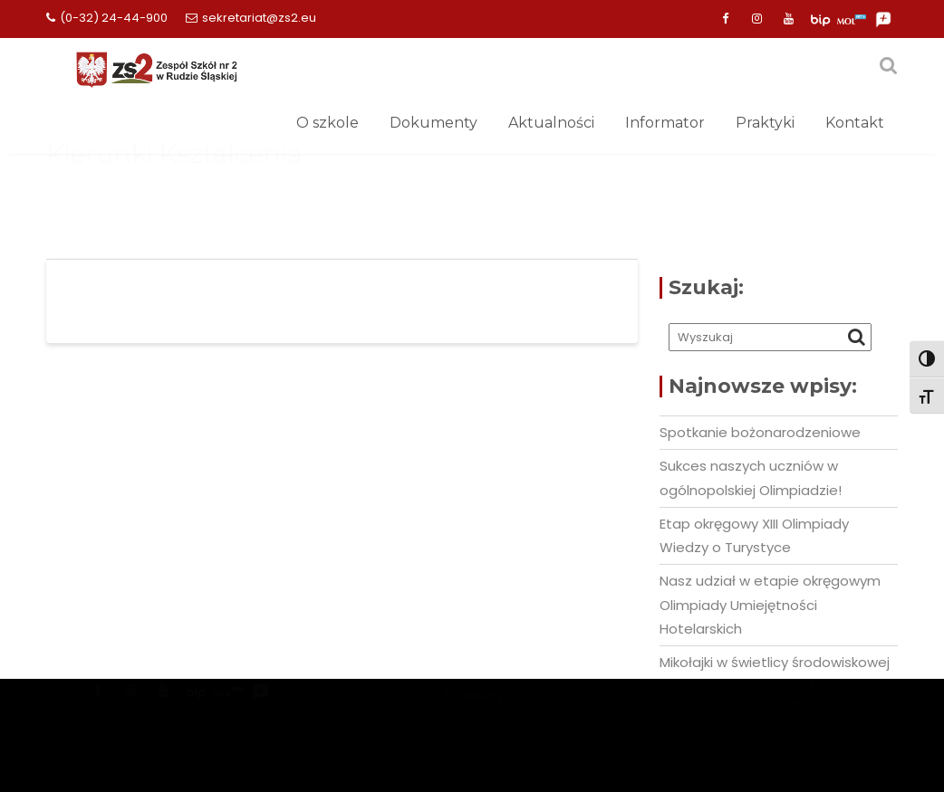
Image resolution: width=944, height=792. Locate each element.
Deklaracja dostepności (765, 725)
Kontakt (854, 122)
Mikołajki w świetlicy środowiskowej (775, 662)
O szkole (327, 122)
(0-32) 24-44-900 (107, 17)
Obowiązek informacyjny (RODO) (765, 703)
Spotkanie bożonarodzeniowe (760, 432)
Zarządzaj (472, 732)
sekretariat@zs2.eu (251, 17)
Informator (665, 122)
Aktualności (551, 122)
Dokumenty (433, 122)
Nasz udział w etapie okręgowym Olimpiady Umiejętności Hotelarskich (770, 604)
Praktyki (765, 122)
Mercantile (472, 710)
